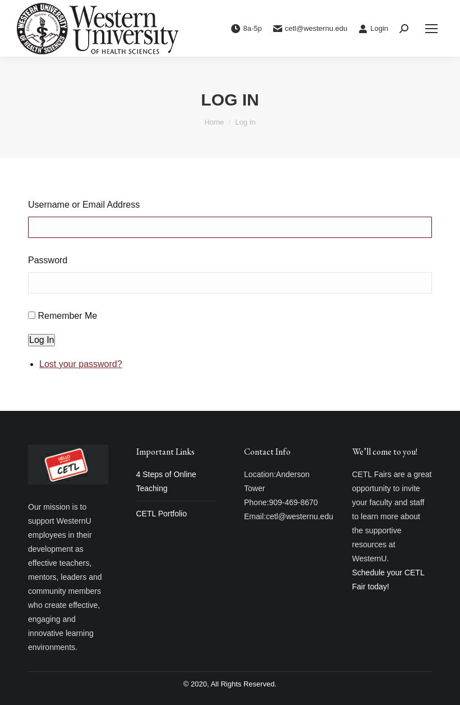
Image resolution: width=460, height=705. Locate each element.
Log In (41, 340)
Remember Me (67, 316)
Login (373, 28)
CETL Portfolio (161, 513)
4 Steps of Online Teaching (166, 481)
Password (47, 260)
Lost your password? (80, 364)
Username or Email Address (84, 204)
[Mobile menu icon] (431, 28)
